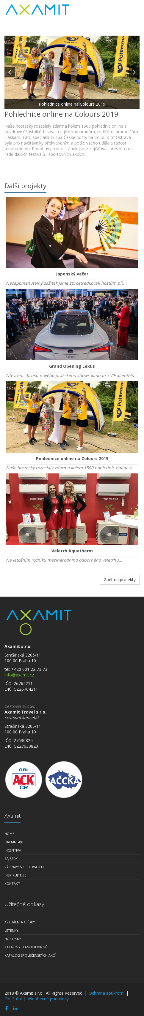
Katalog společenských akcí (30, 955)
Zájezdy (11, 858)
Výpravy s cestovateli (24, 867)
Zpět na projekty (120, 579)
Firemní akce (15, 842)
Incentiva (12, 850)
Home (9, 833)
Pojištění (13, 998)
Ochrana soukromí (106, 993)
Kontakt (12, 883)
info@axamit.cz (19, 675)
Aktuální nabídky (19, 922)
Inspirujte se (15, 875)
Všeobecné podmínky (48, 998)
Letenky (11, 930)
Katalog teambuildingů (26, 947)
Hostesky (12, 938)
